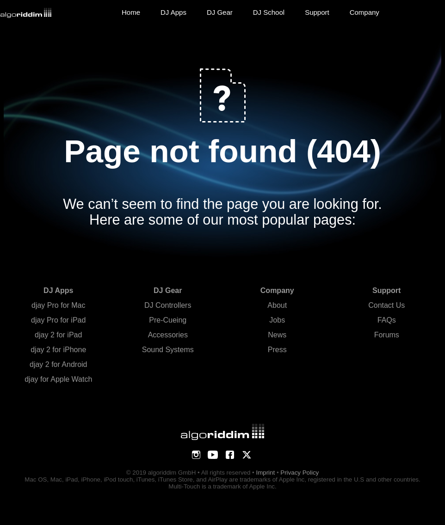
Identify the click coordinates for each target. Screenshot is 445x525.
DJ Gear (220, 12)
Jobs (277, 320)
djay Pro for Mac (58, 305)
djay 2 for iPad (58, 335)
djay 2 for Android (58, 364)
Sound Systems (168, 350)
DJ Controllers (167, 305)
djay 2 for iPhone (58, 350)
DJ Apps (173, 12)
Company (364, 12)
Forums (386, 335)
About (277, 305)
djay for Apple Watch (58, 379)
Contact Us (386, 305)
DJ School (268, 12)
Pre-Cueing (167, 320)
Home (131, 12)
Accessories (168, 335)
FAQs (386, 320)
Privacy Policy (299, 472)
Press (277, 350)
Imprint (265, 472)
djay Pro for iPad (58, 320)
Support (317, 12)
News (277, 335)
